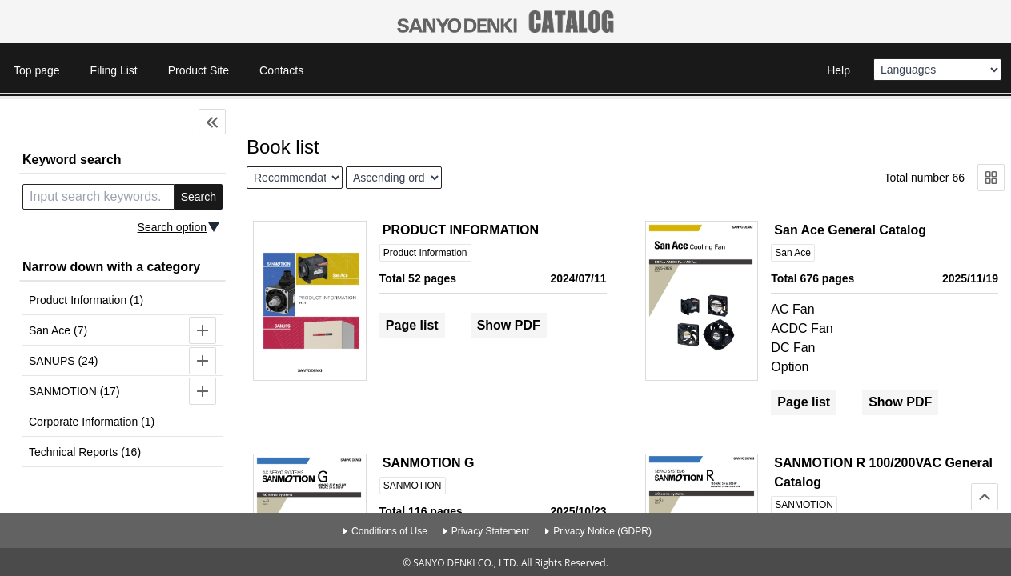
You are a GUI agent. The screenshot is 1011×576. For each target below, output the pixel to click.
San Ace (793, 252)
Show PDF (508, 325)
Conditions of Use (389, 531)
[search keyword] (98, 197)
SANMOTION (412, 485)
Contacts (281, 70)
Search (198, 196)
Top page (37, 70)
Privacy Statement (490, 531)
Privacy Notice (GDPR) (602, 531)
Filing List (114, 70)
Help (838, 70)
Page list (412, 325)
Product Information (425, 252)
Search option (172, 227)
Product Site (198, 70)
